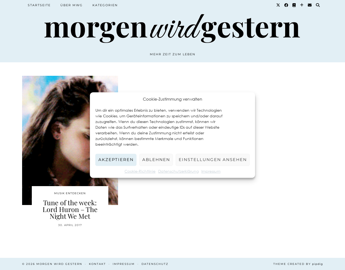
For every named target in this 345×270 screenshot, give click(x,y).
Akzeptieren (116, 159)
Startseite (39, 5)
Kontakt (97, 264)
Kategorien (105, 5)
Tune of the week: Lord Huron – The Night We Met (70, 209)
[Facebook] (286, 5)
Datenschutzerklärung (178, 171)
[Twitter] (278, 5)
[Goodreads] (294, 5)
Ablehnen (156, 159)
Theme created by (298, 264)
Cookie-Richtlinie (140, 171)
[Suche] (318, 5)
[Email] (310, 5)
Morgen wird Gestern (59, 264)
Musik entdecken (70, 193)
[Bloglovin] (302, 5)
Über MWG (71, 5)
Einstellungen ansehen (213, 159)
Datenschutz (155, 264)
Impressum (210, 171)
